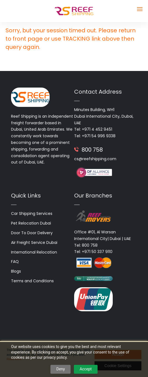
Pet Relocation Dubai (31, 223)
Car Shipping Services (31, 213)
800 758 (92, 150)
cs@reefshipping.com (95, 159)
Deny (60, 369)
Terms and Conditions (32, 281)
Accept (86, 369)
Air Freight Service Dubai (34, 242)
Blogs (16, 271)
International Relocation (34, 252)
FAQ (15, 261)
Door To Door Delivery (32, 233)
